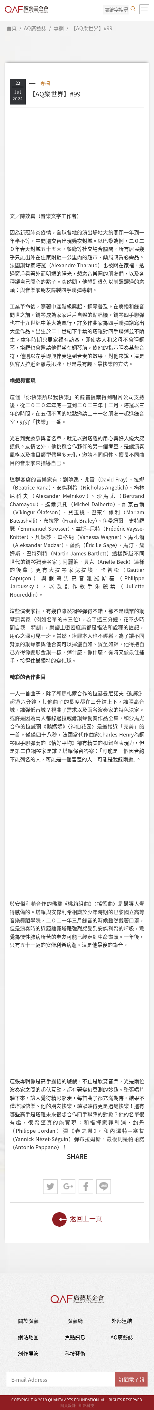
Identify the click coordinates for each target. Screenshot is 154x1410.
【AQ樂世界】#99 (91, 28)
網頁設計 (68, 1405)
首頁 (11, 28)
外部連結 (121, 1320)
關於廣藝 (28, 1320)
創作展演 (28, 1353)
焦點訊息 (75, 1337)
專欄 (58, 28)
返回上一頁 (77, 1219)
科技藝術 (75, 1353)
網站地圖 (28, 1337)
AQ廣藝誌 (35, 28)
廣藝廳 (75, 1320)
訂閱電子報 (131, 1379)
